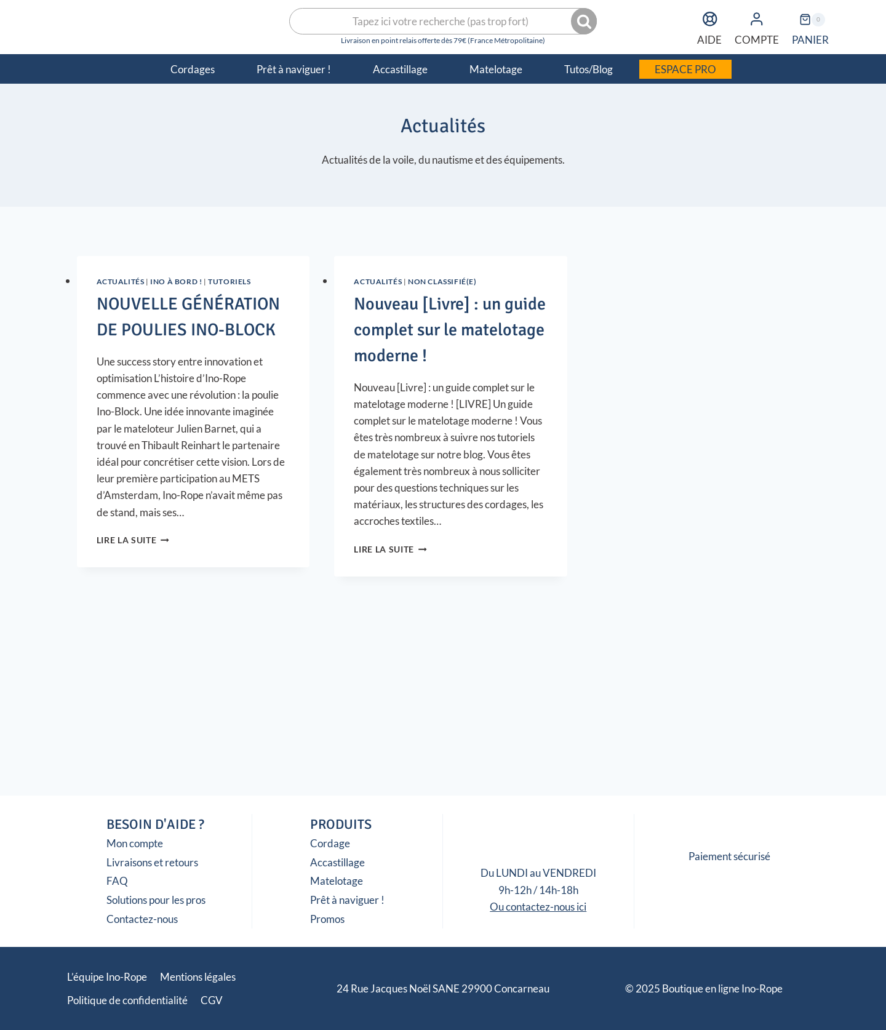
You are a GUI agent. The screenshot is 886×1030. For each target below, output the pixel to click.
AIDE (709, 26)
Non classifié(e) (442, 281)
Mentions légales (198, 976)
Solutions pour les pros (156, 899)
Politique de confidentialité (127, 1000)
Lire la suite (133, 540)
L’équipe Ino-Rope (107, 976)
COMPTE (757, 26)
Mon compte (134, 843)
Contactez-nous (142, 918)
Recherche (585, 21)
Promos (327, 918)
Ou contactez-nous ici (538, 906)
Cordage (330, 843)
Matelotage (336, 880)
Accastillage (337, 862)
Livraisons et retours (152, 862)
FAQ (117, 880)
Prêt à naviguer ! (347, 899)
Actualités (121, 281)
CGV (212, 1000)
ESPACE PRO (685, 69)
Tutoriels (229, 281)
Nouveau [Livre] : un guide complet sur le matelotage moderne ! (450, 329)
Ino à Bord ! (176, 281)
